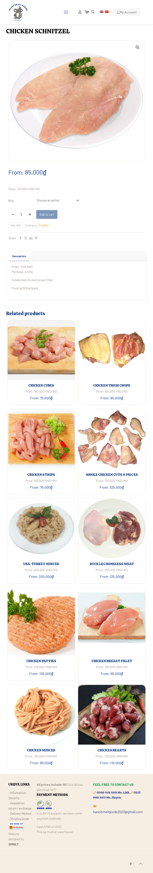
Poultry (44, 225)
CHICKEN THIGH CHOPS (111, 385)
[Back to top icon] (140, 863)
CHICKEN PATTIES (41, 661)
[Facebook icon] (130, 863)
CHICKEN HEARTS (111, 750)
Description (19, 256)
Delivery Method (20, 813)
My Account (127, 12)
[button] (138, 47)
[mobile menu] (66, 12)
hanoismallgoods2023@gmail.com (118, 812)
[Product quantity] (21, 214)
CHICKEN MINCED (41, 750)
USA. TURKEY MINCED (41, 564)
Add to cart (46, 214)
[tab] (19, 256)
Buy (11, 200)
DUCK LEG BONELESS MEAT (112, 564)
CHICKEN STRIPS (41, 474)
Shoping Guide (19, 818)
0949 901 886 (107, 793)
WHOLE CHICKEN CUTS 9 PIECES (112, 474)
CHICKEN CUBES (41, 385)
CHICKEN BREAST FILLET (111, 661)
